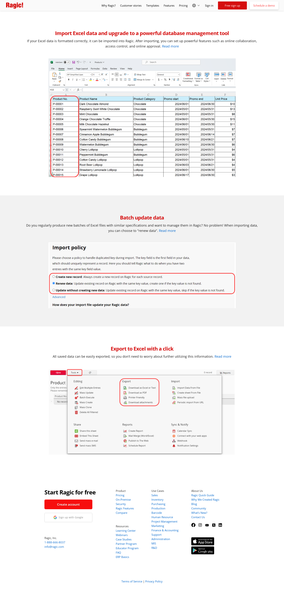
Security (121, 504)
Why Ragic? (108, 5)
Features (169, 5)
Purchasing (158, 504)
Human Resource (162, 517)
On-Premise (123, 499)
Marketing (157, 526)
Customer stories (131, 5)
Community (198, 508)
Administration (160, 539)
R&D (154, 548)
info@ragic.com (54, 546)
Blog (194, 504)
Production (158, 508)
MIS (153, 543)
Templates (152, 5)
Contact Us (198, 517)
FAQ (118, 552)
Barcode (156, 513)
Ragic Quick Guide (202, 495)
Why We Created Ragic (205, 499)
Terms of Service (131, 581)
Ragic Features (125, 508)
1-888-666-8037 (54, 542)
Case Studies (123, 539)
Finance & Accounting (164, 530)
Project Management (164, 521)
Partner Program (126, 544)
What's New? (199, 513)
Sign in (209, 5)
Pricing (183, 5)
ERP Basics (122, 557)
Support (156, 534)
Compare (121, 513)
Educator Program (127, 548)
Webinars (122, 535)
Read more (170, 46)
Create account (68, 504)
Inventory (157, 499)
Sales (154, 495)
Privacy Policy (154, 581)
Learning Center (126, 530)
